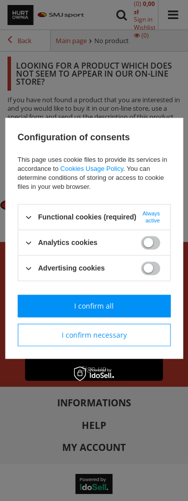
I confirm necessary (94, 335)
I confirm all (94, 306)
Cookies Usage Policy (91, 168)
